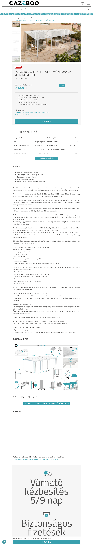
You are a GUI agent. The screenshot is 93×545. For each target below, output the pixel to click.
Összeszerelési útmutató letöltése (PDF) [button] (46, 403)
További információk (47, 158)
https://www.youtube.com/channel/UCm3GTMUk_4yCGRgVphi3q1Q (35, 459)
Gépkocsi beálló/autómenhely (32, 18)
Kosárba (46, 121)
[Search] (43, 8)
